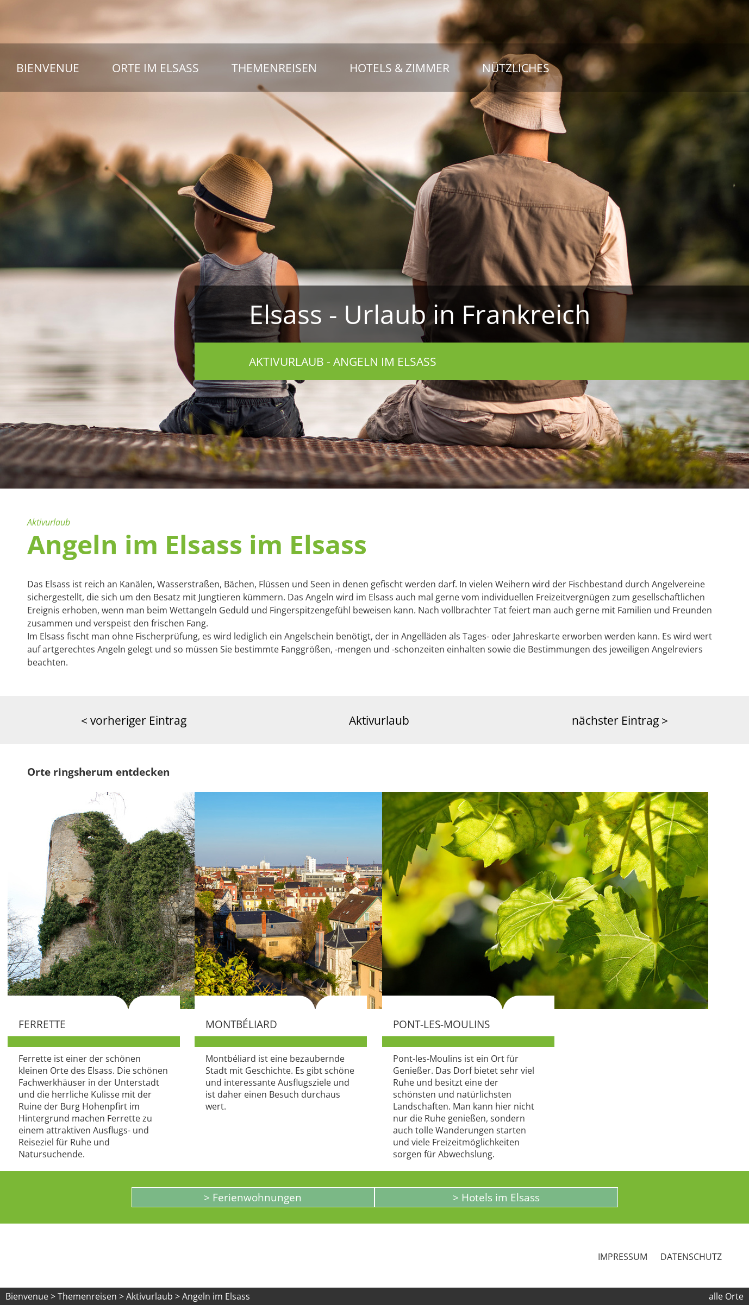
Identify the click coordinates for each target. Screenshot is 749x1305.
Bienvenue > (30, 1296)
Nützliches (516, 67)
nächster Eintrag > (620, 720)
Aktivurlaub (379, 720)
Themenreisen (274, 67)
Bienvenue (47, 67)
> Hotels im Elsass (496, 1197)
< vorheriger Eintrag (133, 720)
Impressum (622, 1257)
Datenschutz (691, 1257)
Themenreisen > (91, 1296)
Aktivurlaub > (154, 1296)
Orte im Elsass (155, 67)
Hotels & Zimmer (399, 67)
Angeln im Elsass (216, 1296)
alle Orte (726, 1296)
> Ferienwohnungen (253, 1197)
